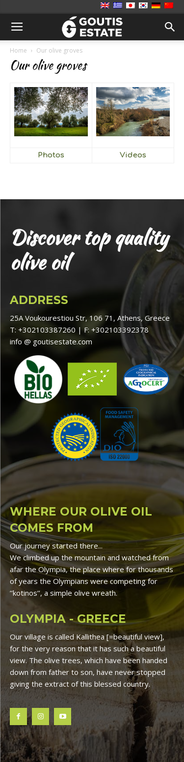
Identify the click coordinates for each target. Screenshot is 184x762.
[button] (170, 27)
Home (18, 50)
